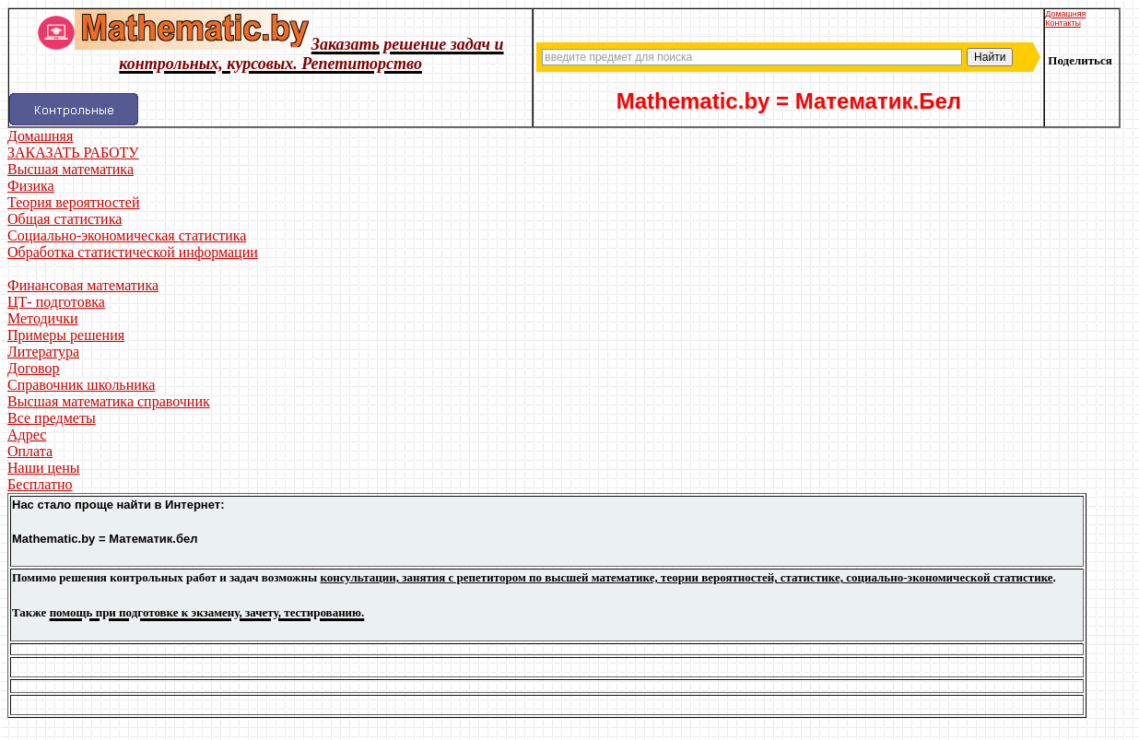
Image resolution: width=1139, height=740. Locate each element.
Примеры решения (65, 335)
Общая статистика (64, 219)
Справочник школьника (81, 385)
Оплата (30, 451)
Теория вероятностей (73, 202)
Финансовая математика (83, 285)
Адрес (26, 434)
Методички (42, 318)
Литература (43, 351)
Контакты (1063, 23)
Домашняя (1065, 13)
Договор (33, 368)
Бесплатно (40, 484)
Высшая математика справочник (108, 401)
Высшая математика (70, 169)
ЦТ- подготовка (56, 302)
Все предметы (51, 418)
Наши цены (43, 468)
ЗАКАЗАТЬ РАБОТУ (73, 152)
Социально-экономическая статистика (126, 235)
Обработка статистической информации (132, 252)
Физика (30, 186)
